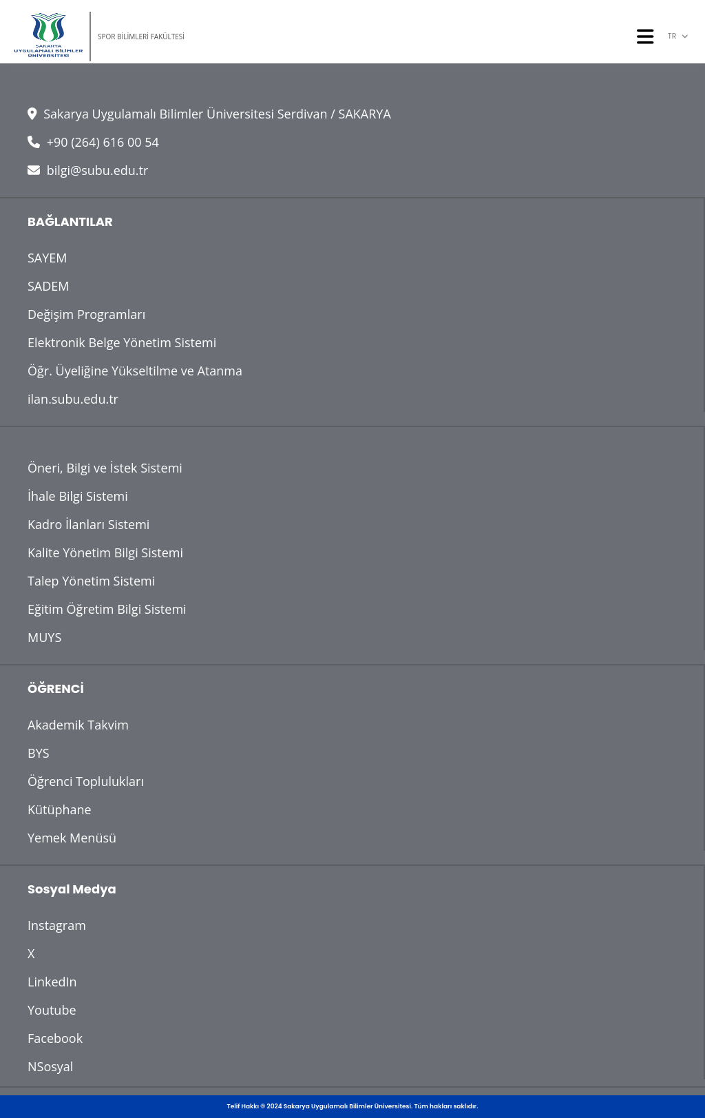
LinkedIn (52, 981)
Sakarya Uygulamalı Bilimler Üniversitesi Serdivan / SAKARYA (209, 113)
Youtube (52, 1010)
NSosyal (50, 1066)
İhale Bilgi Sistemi (78, 496)
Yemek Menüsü (72, 837)
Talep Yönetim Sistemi (91, 580)
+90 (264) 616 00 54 (93, 142)
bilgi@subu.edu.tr (88, 170)
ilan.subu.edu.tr (73, 399)
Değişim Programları (86, 314)
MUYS (44, 637)
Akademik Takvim (78, 724)
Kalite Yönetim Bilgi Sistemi (105, 552)
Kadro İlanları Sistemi (88, 524)
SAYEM (47, 257)
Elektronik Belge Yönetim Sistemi (122, 342)
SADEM (49, 286)
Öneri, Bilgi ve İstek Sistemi (105, 467)
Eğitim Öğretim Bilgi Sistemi (107, 609)
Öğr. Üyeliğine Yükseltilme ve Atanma (135, 370)
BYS (39, 753)
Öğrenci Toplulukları (86, 781)
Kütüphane (60, 809)
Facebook (55, 1038)
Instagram (57, 925)
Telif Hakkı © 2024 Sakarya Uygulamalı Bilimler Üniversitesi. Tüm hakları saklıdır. (352, 1106)
